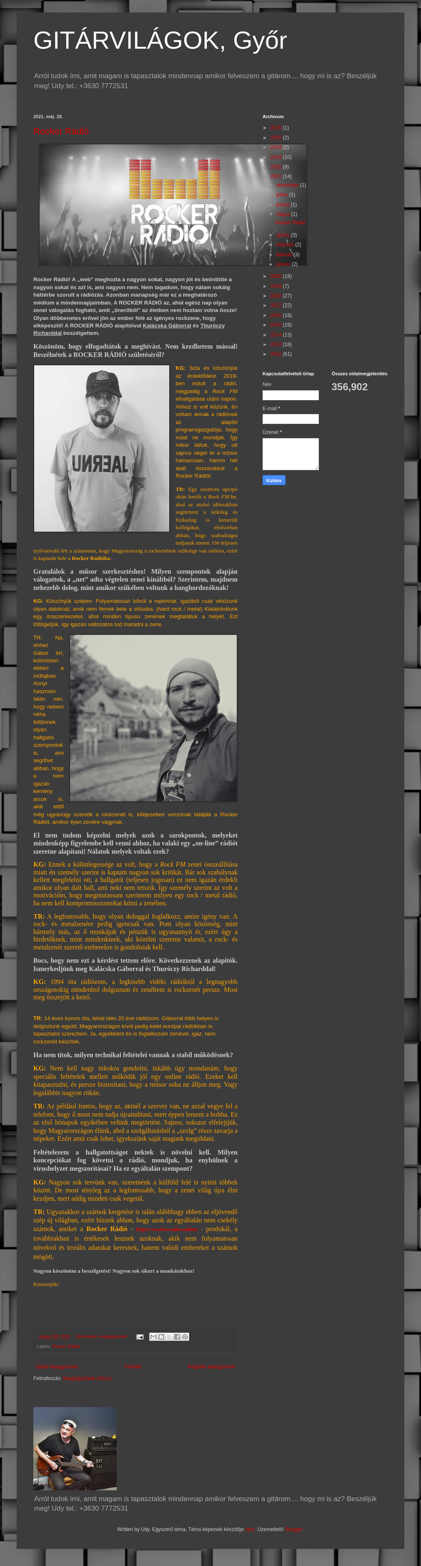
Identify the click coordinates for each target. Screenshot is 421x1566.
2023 (277, 157)
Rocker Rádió (61, 131)
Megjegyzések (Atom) (87, 1378)
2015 (277, 325)
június (283, 205)
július (282, 195)
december (288, 185)
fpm (250, 1529)
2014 (277, 335)
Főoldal (133, 1367)
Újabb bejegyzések (56, 1367)
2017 (277, 305)
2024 (277, 147)
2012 (277, 354)
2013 (277, 344)
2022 (277, 167)
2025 (277, 138)
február (284, 255)
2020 (277, 276)
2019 (277, 286)
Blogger (294, 1529)
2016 (277, 315)
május (283, 214)
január (284, 264)
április (283, 235)
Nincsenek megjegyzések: (102, 1336)
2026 (277, 128)
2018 (277, 296)
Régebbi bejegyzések (212, 1367)
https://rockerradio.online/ (167, 1229)
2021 (277, 176)
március (285, 245)
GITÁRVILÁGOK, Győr (160, 40)
